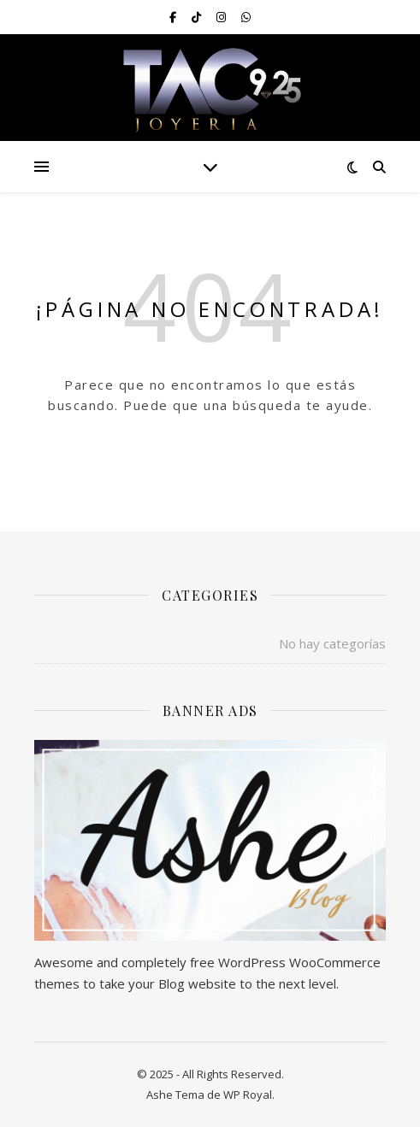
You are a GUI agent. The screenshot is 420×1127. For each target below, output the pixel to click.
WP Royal (247, 1094)
